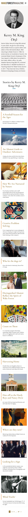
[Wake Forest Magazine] (12, 3)
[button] (25, 3)
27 (18, 512)
